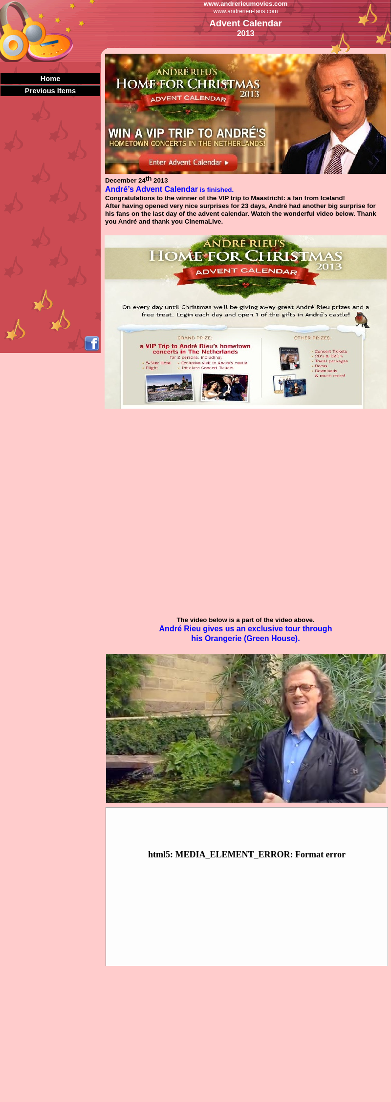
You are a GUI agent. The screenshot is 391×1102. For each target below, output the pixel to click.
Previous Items (50, 91)
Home (51, 79)
